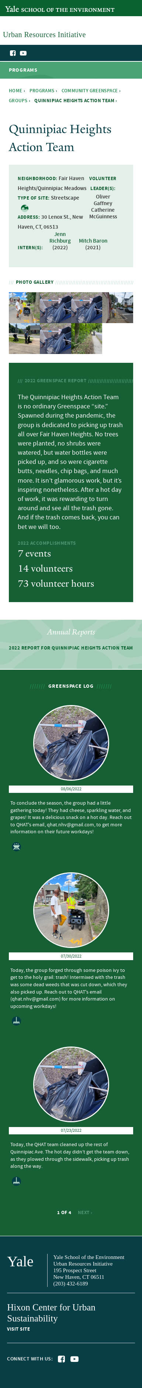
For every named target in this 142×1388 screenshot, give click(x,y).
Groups (18, 100)
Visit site (18, 1329)
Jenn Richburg (60, 238)
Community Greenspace (90, 90)
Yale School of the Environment (43, 5)
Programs (42, 90)
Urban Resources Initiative (117, 65)
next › (85, 1212)
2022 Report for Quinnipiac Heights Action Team (71, 648)
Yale (20, 1261)
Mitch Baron (93, 241)
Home (15, 90)
